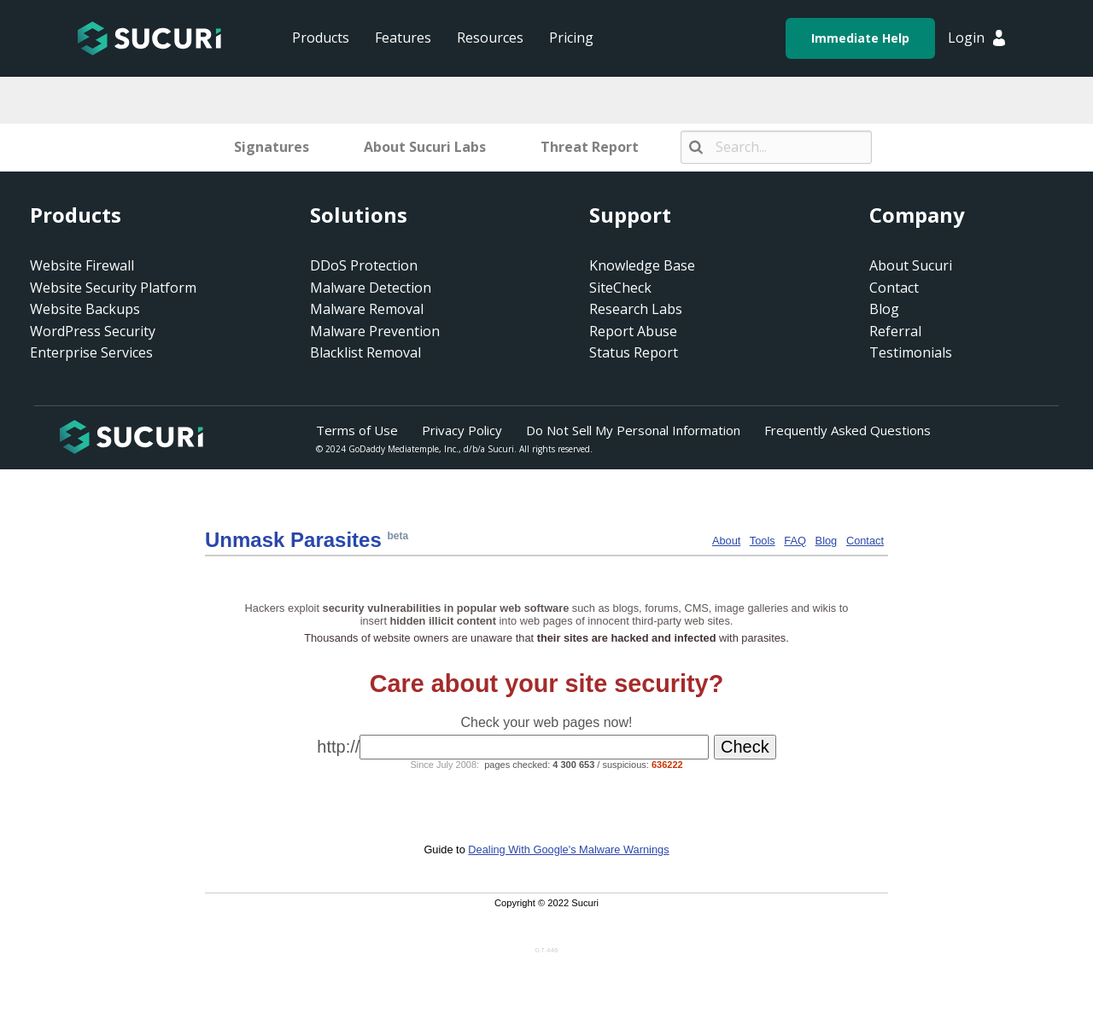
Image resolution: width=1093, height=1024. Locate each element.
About (726, 540)
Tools (762, 540)
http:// (338, 746)
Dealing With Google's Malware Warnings (568, 849)
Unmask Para (293, 539)
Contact (865, 540)
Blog (826, 540)
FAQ (795, 540)
